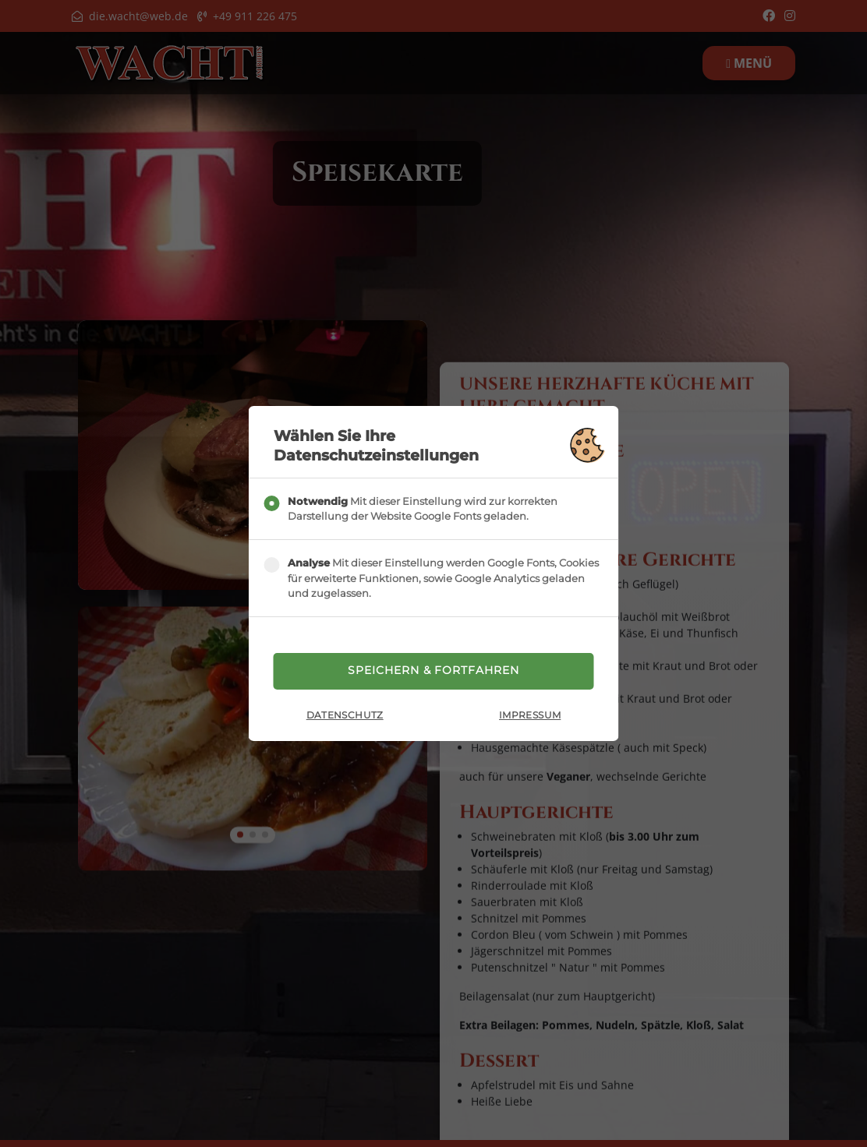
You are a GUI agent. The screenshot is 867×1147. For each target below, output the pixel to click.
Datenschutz (345, 716)
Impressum (530, 716)
